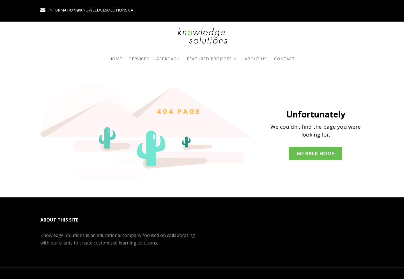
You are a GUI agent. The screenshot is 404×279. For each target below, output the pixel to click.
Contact (284, 59)
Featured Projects (209, 59)
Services (139, 59)
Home (115, 59)
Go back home (316, 153)
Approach (168, 59)
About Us (256, 59)
